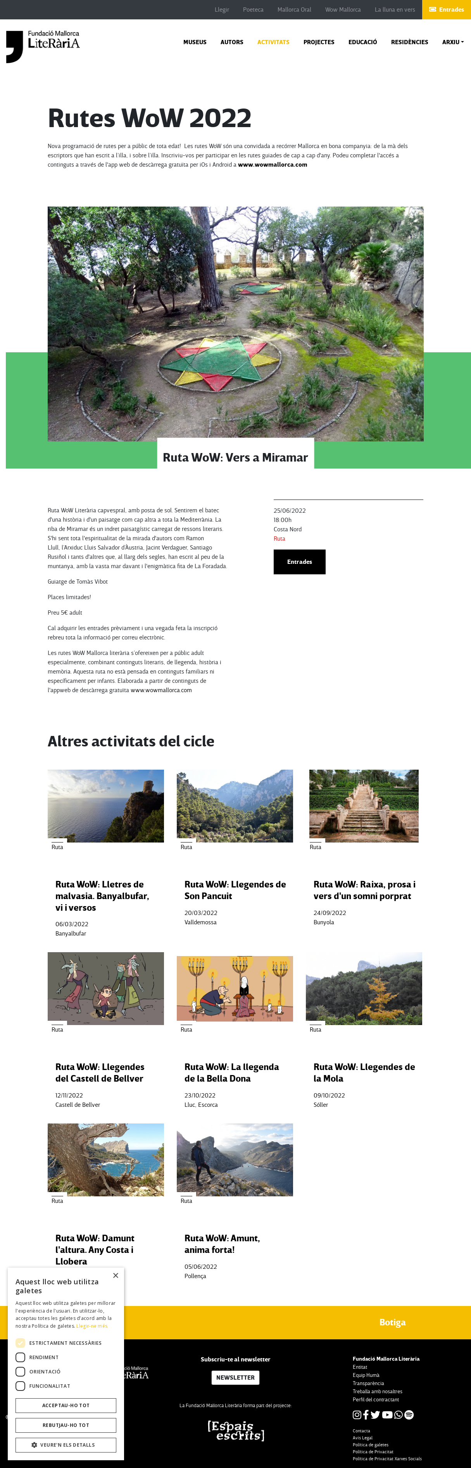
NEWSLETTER (235, 1378)
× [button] (115, 1276)
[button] (453, 42)
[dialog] (66, 1364)
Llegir (222, 9)
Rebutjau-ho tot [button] (66, 1425)
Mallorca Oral (294, 9)
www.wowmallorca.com (272, 165)
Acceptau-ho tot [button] (66, 1405)
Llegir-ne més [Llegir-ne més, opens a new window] (91, 1326)
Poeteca (253, 9)
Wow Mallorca (343, 9)
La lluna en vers (395, 9)
